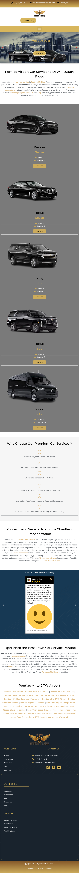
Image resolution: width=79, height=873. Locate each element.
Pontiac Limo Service (13, 692)
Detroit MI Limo (31, 706)
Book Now (39, 53)
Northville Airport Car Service (53, 706)
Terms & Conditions (45, 868)
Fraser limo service (61, 710)
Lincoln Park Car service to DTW (24, 717)
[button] (39, 29)
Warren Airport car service (40, 713)
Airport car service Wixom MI (54, 717)
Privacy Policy (31, 868)
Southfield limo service (64, 713)
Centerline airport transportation (60, 703)
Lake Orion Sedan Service (39, 710)
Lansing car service (13, 706)
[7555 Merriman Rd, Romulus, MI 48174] (34, 847)
